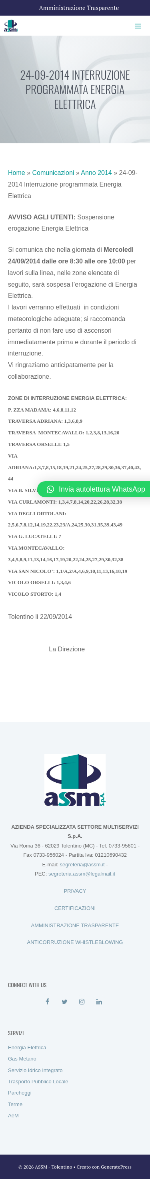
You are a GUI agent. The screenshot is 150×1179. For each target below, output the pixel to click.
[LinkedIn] (99, 1002)
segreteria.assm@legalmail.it (81, 874)
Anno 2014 (96, 172)
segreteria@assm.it (82, 865)
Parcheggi (20, 1093)
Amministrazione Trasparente (79, 8)
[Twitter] (65, 1002)
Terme (15, 1104)
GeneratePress (116, 1167)
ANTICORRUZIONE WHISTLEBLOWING (75, 942)
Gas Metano (22, 1059)
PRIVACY (75, 891)
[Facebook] (47, 1002)
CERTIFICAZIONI (75, 908)
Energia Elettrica (27, 1047)
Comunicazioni (53, 172)
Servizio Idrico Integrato (35, 1070)
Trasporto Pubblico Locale (38, 1082)
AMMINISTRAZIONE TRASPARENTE (75, 925)
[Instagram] (82, 1002)
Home (16, 172)
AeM (13, 1116)
